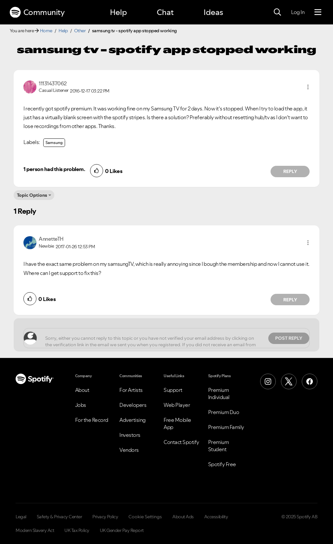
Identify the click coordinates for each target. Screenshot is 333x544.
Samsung (54, 142)
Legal (21, 517)
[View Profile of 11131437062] (53, 83)
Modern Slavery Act (35, 530)
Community (37, 12)
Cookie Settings (145, 517)
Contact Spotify (181, 442)
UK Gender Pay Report (122, 530)
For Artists (131, 390)
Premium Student (218, 445)
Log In (297, 12)
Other (80, 30)
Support (173, 390)
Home (46, 30)
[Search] (277, 12)
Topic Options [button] (32, 195)
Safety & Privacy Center (59, 517)
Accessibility (216, 517)
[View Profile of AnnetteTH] (51, 238)
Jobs (80, 404)
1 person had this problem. (54, 169)
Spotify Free (222, 464)
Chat (165, 12)
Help (118, 12)
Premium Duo (223, 412)
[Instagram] (268, 381)
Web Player (177, 404)
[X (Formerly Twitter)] (289, 381)
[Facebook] (309, 381)
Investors (129, 434)
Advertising (132, 419)
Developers (132, 404)
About (82, 390)
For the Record (91, 419)
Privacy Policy (105, 517)
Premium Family (226, 427)
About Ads (183, 517)
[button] (308, 87)
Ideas (213, 12)
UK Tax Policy (76, 530)
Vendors (129, 449)
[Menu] (318, 12)
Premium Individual (219, 393)
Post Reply (288, 338)
